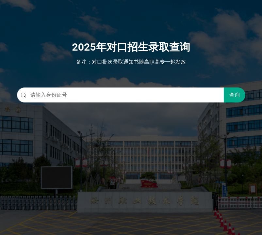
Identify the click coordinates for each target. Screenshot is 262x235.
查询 (234, 95)
